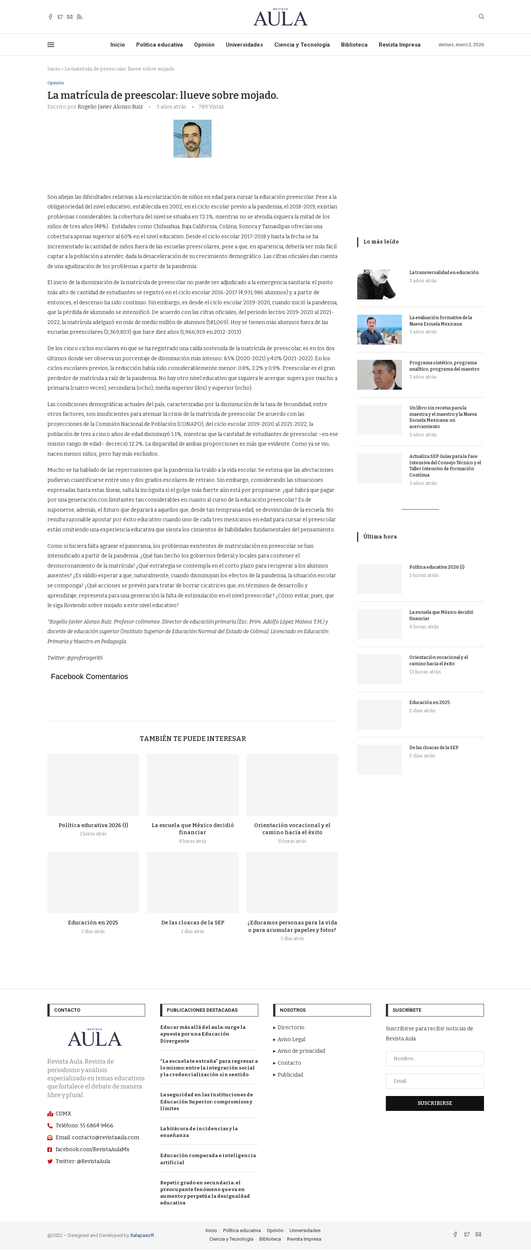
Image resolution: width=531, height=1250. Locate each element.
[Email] (70, 17)
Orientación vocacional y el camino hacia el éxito (438, 660)
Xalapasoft (142, 1236)
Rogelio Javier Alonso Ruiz (110, 107)
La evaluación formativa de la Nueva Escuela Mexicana (440, 321)
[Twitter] (60, 17)
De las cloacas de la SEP (192, 923)
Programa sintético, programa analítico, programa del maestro (444, 366)
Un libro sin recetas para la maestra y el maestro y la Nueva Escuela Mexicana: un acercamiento (443, 417)
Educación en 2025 (93, 923)
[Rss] (79, 17)
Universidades (244, 44)
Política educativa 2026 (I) (93, 826)
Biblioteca (354, 44)
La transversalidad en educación (444, 272)
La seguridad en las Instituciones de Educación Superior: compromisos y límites (206, 1102)
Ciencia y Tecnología (302, 44)
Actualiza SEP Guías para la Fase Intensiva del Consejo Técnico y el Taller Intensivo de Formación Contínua (445, 466)
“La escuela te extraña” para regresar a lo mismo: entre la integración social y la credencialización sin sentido (209, 1068)
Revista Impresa (400, 44)
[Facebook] (50, 17)
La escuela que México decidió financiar (441, 615)
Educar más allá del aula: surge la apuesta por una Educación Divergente (203, 1034)
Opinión (204, 44)
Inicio (117, 44)
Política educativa (159, 44)
